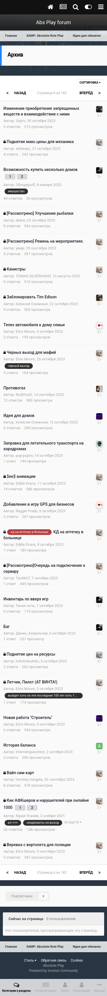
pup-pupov (24, 455)
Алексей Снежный (32, 304)
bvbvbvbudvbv (27, 661)
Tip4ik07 (23, 578)
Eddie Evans (26, 483)
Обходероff (25, 185)
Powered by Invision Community (53, 971)
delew (20, 220)
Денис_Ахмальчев (32, 633)
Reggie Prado (27, 511)
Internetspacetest (30, 752)
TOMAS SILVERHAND (33, 276)
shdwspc (23, 148)
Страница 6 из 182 (52, 93)
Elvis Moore (25, 331)
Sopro (20, 121)
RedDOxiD (24, 394)
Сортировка (90, 82)
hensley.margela (29, 779)
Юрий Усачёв (27, 816)
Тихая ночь (25, 606)
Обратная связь (53, 960)
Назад (20, 93)
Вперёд (86, 93)
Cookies (76, 960)
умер (20, 248)
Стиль (30, 960)
